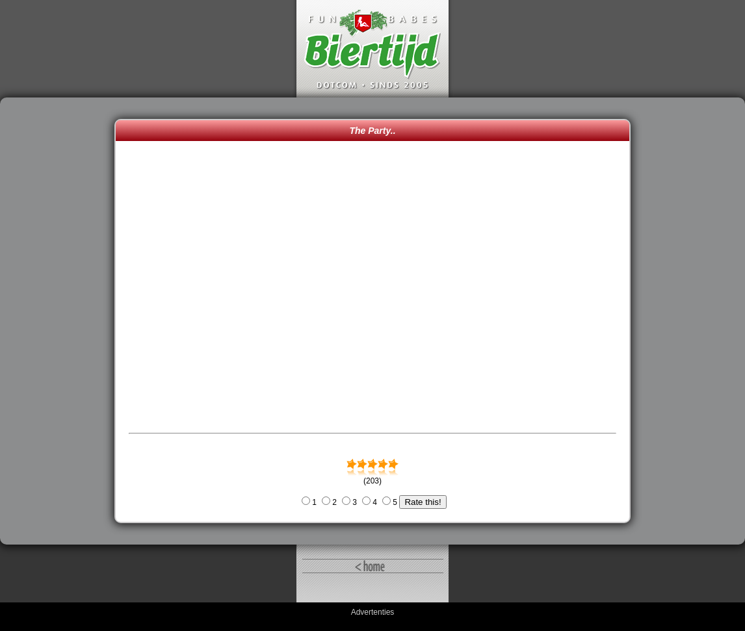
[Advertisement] (60, 321)
